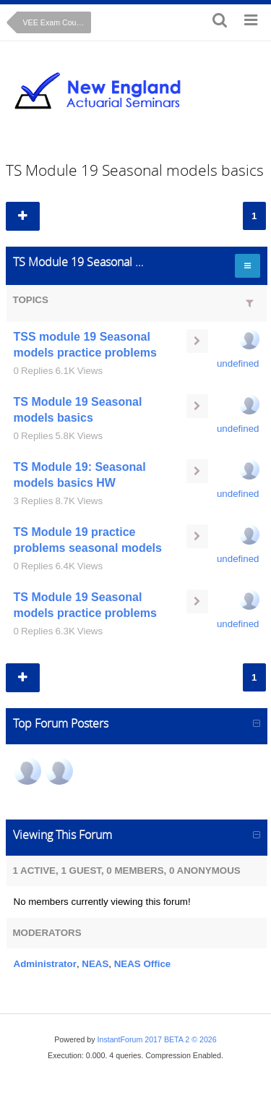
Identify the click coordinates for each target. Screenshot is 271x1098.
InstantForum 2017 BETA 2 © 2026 (157, 1039)
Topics (30, 299)
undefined (238, 363)
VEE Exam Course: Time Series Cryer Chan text (57, 22)
